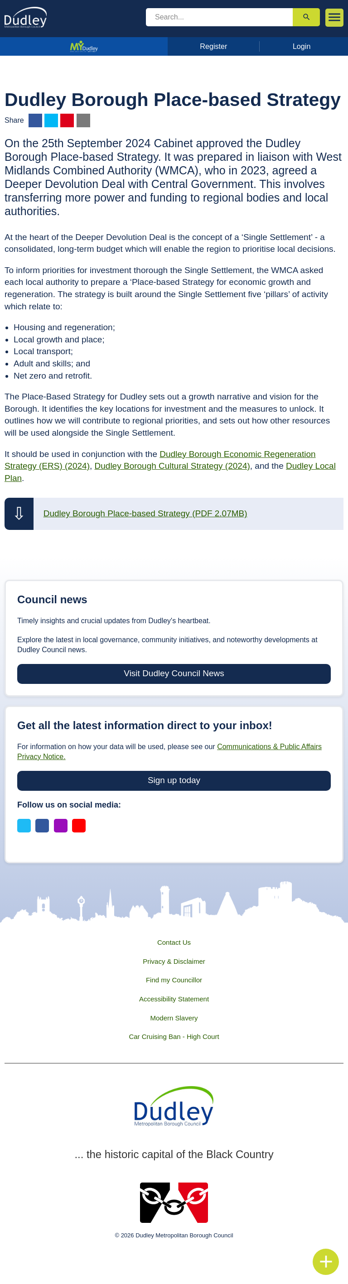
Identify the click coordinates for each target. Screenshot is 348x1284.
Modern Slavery (174, 1018)
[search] (219, 17)
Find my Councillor (174, 980)
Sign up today (174, 780)
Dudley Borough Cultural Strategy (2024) (172, 466)
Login (302, 46)
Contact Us (174, 942)
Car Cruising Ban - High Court (174, 1036)
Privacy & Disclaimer (174, 961)
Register (213, 46)
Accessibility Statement (174, 999)
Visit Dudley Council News (174, 673)
